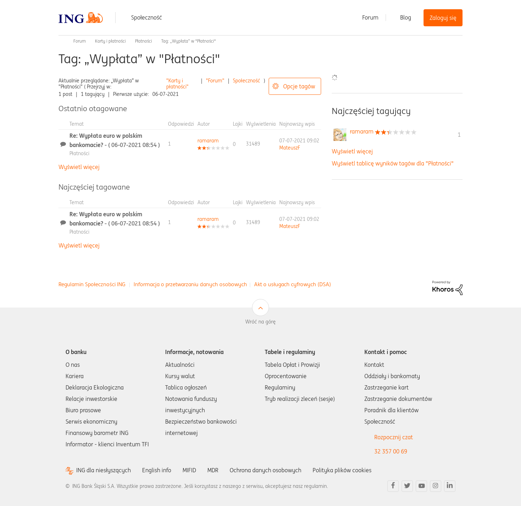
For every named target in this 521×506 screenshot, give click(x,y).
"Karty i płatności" (177, 83)
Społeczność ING (61, 41)
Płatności (143, 41)
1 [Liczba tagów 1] (459, 134)
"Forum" (215, 80)
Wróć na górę (260, 322)
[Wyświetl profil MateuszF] (289, 148)
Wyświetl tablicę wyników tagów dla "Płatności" (393, 163)
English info (156, 470)
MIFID (189, 470)
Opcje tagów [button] (299, 86)
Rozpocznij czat (393, 437)
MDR (212, 470)
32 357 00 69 (390, 451)
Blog (405, 17)
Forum (370, 17)
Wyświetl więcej (79, 166)
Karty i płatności (110, 41)
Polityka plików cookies (342, 470)
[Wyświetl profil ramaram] (208, 140)
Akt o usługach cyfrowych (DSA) (292, 284)
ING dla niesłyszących (103, 470)
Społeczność (146, 17)
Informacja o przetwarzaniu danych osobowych (190, 284)
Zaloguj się (443, 17)
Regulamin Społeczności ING (91, 284)
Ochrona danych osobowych (265, 470)
